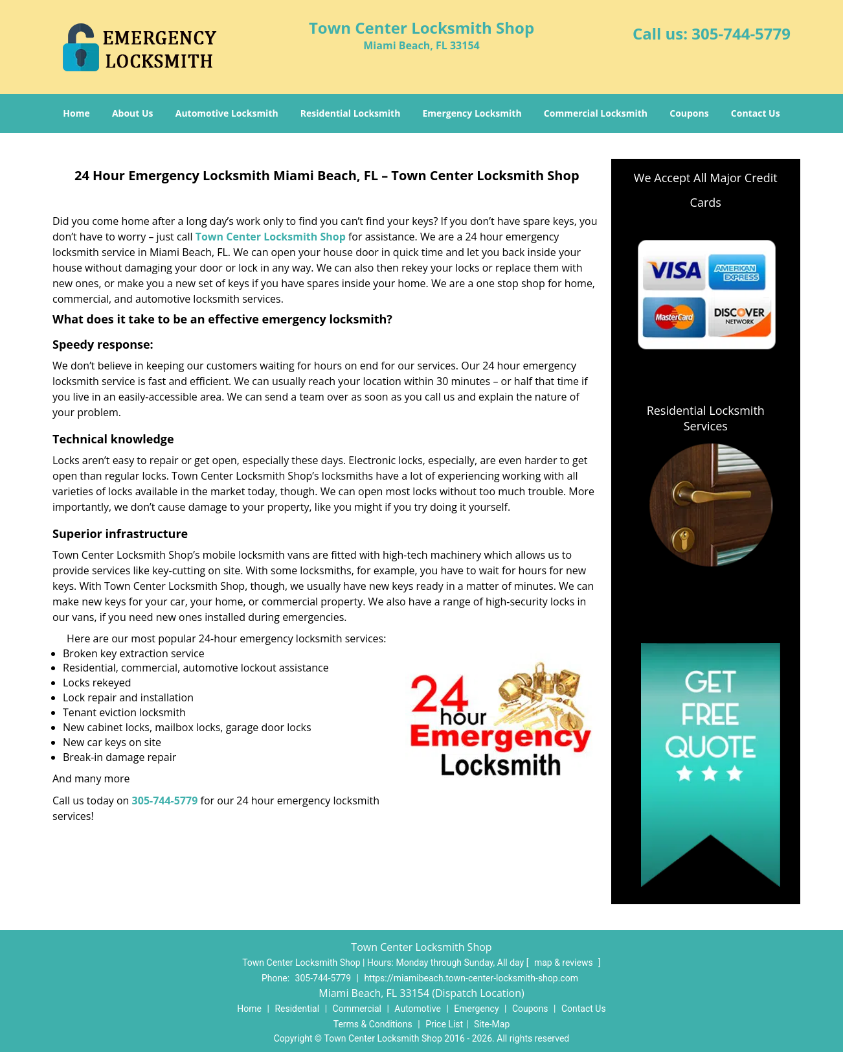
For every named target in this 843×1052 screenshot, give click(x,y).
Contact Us (755, 113)
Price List (444, 1024)
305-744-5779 (741, 33)
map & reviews (564, 962)
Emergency (476, 1008)
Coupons (688, 113)
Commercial (357, 1008)
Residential (297, 1008)
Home (76, 113)
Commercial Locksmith (595, 113)
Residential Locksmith (350, 113)
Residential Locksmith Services (706, 418)
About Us (132, 113)
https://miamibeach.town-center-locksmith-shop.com (471, 978)
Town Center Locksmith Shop (271, 236)
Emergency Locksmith (472, 113)
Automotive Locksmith (226, 113)
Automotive (417, 1008)
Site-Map (492, 1024)
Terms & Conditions (372, 1024)
